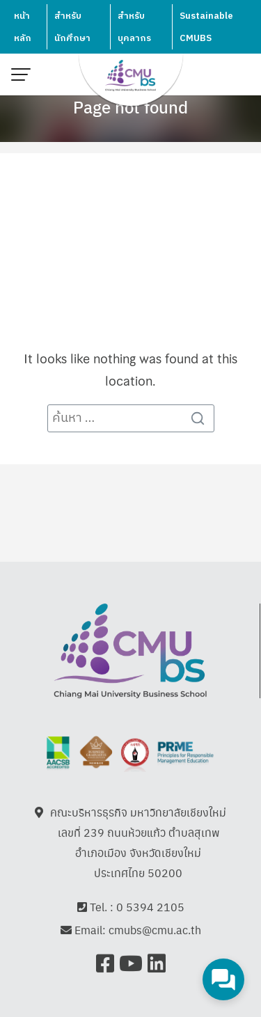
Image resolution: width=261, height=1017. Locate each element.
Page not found (130, 106)
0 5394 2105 (150, 907)
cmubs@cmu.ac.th (155, 930)
